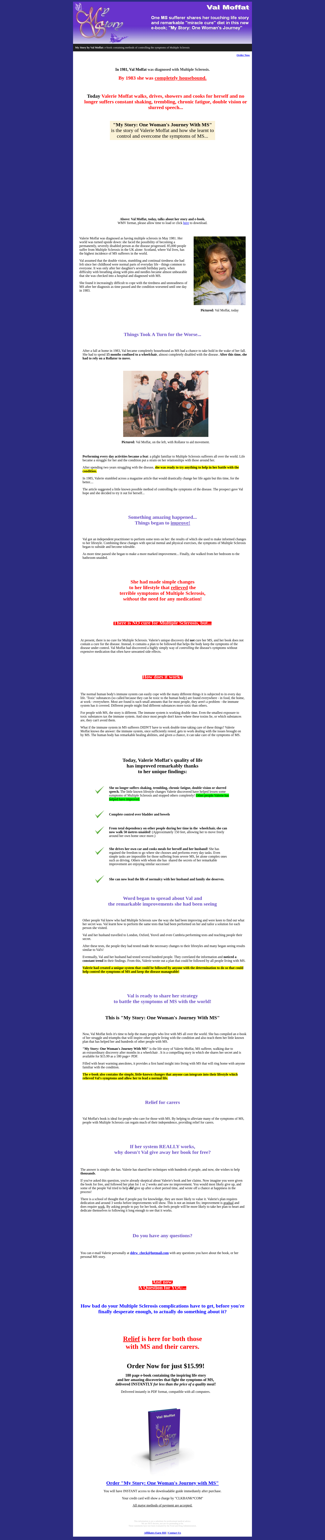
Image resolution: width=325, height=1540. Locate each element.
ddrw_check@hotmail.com (149, 1253)
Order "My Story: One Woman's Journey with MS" (162, 1483)
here (186, 223)
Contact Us (174, 1532)
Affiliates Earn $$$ (155, 1532)
